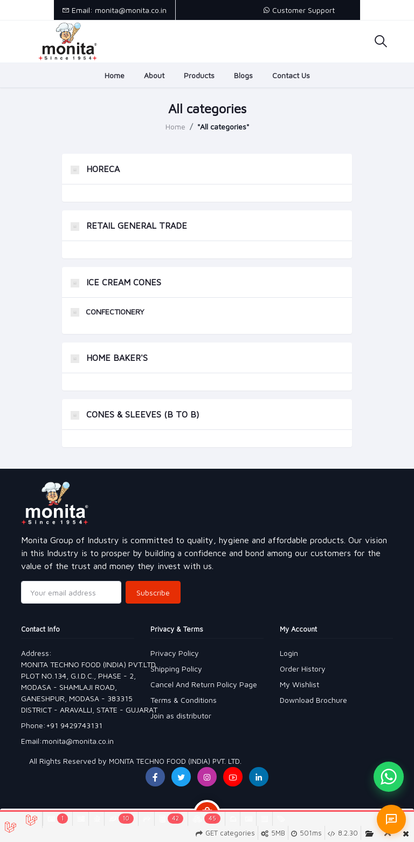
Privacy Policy (174, 653)
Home (115, 75)
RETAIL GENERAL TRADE (129, 225)
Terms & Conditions (183, 699)
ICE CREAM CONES (116, 282)
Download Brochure (313, 699)
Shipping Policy (176, 668)
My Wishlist (299, 684)
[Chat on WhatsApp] (389, 777)
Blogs (243, 75)
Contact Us (291, 75)
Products (199, 75)
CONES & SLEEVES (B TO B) (135, 414)
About (154, 75)
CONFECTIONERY (107, 311)
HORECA (95, 169)
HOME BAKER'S (109, 357)
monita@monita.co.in (78, 740)
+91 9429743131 (74, 725)
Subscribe (153, 592)
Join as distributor (180, 715)
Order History (303, 668)
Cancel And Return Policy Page (203, 684)
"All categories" (223, 126)
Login (289, 653)
